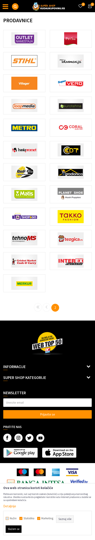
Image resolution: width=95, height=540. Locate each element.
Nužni (13, 518)
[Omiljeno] (80, 3)
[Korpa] (89, 10)
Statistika (28, 518)
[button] (15, 6)
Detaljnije (9, 506)
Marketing (47, 518)
